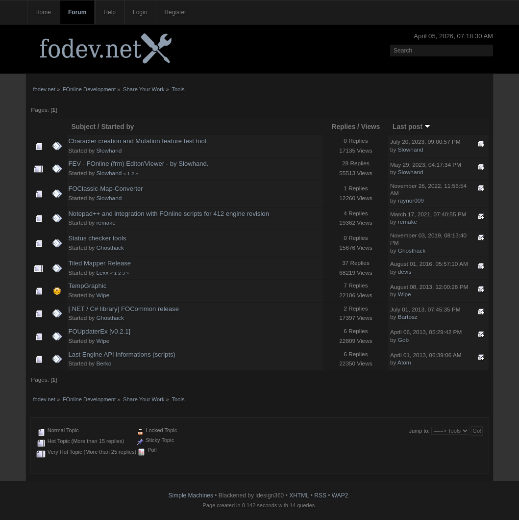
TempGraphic (87, 285)
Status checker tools (97, 238)
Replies (344, 126)
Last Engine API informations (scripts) (121, 354)
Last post (411, 126)
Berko (103, 363)
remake (105, 222)
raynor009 (411, 200)
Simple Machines (191, 495)
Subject (83, 126)
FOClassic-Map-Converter (105, 188)
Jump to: (419, 431)
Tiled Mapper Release (99, 263)
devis (405, 271)
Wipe (102, 295)
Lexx (102, 272)
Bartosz (408, 316)
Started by (117, 126)
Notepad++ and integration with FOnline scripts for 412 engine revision (168, 213)
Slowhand (109, 150)
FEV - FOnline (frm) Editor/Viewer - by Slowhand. (138, 163)
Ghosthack (110, 247)
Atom (404, 362)
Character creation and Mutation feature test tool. (138, 141)
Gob (403, 340)
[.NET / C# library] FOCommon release (123, 308)
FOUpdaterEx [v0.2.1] (99, 331)
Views (370, 126)
